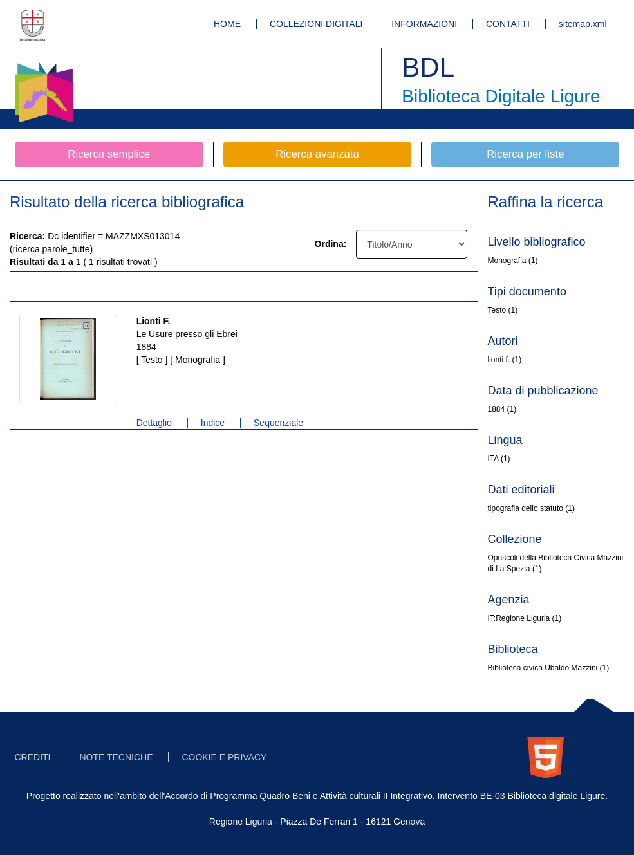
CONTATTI (508, 24)
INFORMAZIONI (424, 24)
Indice (213, 423)
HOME (227, 24)
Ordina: (331, 244)
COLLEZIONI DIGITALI (316, 24)
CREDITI (33, 757)
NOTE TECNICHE (116, 757)
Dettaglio (154, 423)
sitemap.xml (583, 24)
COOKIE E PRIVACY (224, 757)
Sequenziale (278, 423)
